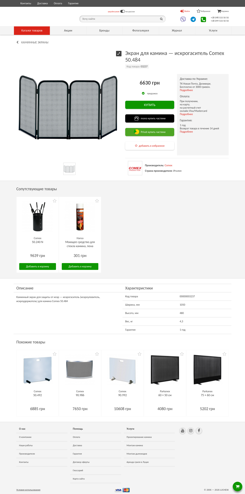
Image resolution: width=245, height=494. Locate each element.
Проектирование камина (139, 437)
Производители (27, 453)
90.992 (122, 395)
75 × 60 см (207, 395)
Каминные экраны (34, 42)
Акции (68, 30)
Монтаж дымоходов (137, 453)
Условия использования (28, 489)
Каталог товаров (32, 30)
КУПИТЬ (149, 105)
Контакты (25, 3)
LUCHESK (224, 489)
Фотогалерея (140, 30)
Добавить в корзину (37, 266)
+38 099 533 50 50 (220, 20)
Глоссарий (78, 470)
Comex (168, 165)
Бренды (104, 30)
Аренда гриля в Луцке (138, 462)
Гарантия (73, 3)
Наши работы (26, 445)
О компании (25, 437)
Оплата (58, 3)
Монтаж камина (135, 445)
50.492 (37, 395)
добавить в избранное (152, 145)
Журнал (177, 30)
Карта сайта (79, 478)
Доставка (42, 3)
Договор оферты (81, 462)
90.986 (80, 395)
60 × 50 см (165, 395)
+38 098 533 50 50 (220, 17)
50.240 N (37, 242)
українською (114, 11)
